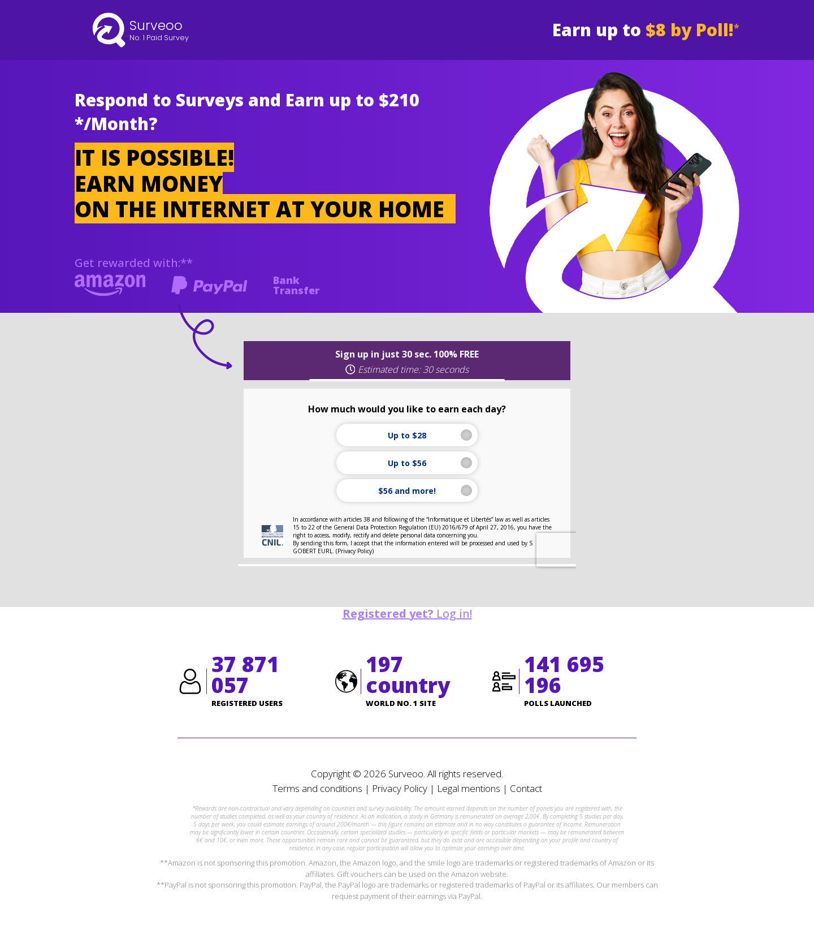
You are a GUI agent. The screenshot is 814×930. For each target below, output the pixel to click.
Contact (526, 788)
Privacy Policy (399, 788)
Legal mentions (468, 788)
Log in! (407, 613)
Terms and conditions (317, 788)
